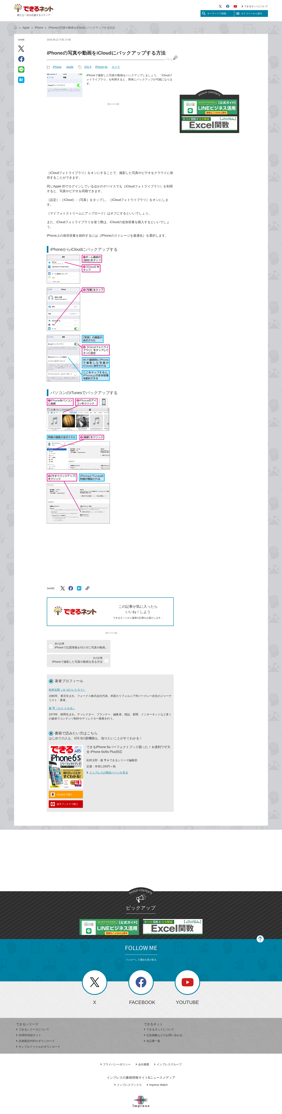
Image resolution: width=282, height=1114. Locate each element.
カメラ (116, 66)
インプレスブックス (128, 1070)
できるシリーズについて (32, 1015)
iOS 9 (87, 66)
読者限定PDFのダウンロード (35, 1026)
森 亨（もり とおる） (62, 693)
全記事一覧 (152, 1026)
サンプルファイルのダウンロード (38, 1032)
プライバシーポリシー (115, 1050)
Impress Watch (157, 1070)
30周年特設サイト (28, 1020)
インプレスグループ (168, 1050)
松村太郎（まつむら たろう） (67, 675)
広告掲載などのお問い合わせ (163, 1020)
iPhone (39, 27)
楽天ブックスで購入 (67, 789)
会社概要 (142, 1050)
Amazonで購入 (65, 780)
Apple (26, 27)
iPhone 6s (101, 66)
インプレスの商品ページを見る (107, 758)
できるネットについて (255, 6)
